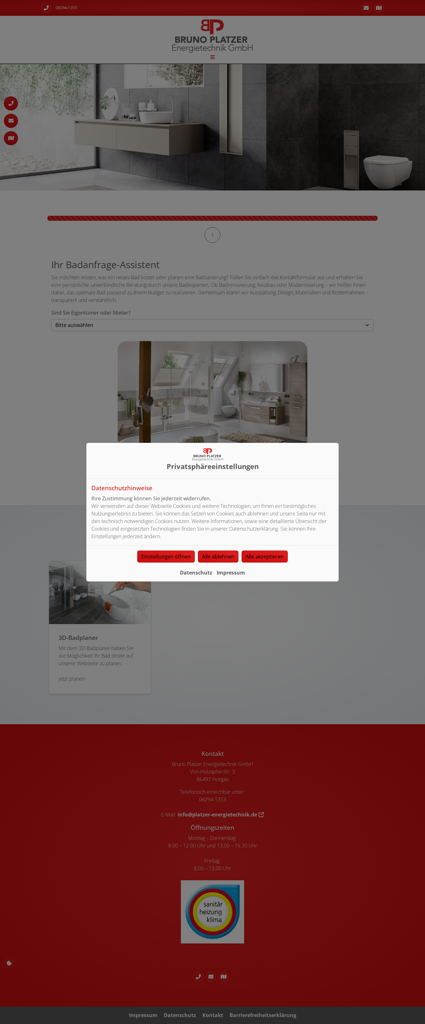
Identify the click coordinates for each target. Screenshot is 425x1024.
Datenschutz (196, 572)
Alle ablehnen (218, 556)
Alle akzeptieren (265, 556)
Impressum (231, 572)
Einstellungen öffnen (166, 556)
